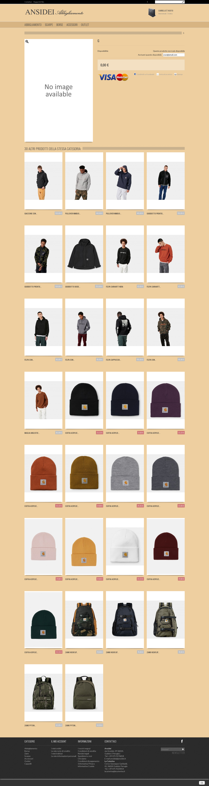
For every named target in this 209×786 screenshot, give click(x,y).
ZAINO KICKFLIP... (71, 652)
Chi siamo (82, 758)
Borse (59, 25)
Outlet (85, 25)
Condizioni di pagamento (88, 761)
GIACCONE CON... (30, 213)
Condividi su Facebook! (145, 74)
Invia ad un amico (165, 74)
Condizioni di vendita (87, 751)
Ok (202, 783)
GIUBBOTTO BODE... (72, 286)
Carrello (165, 10)
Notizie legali (83, 753)
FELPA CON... (29, 359)
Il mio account (58, 741)
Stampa (180, 74)
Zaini (26, 753)
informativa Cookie (86, 766)
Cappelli (27, 763)
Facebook (182, 741)
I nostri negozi (84, 748)
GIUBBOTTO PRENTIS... (155, 213)
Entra (170, 13)
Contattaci (28, 2)
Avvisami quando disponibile (149, 55)
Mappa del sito (38, 2)
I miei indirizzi (57, 753)
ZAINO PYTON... (30, 725)
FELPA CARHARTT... (154, 286)
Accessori (72, 25)
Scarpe (49, 25)
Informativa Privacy (86, 763)
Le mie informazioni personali (63, 756)
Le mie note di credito (60, 751)
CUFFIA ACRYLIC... (72, 432)
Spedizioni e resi (85, 756)
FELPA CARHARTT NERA (114, 286)
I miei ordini (56, 748)
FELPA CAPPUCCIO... (113, 359)
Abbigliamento (32, 25)
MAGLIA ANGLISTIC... (32, 432)
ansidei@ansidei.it (118, 758)
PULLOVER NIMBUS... (73, 213)
